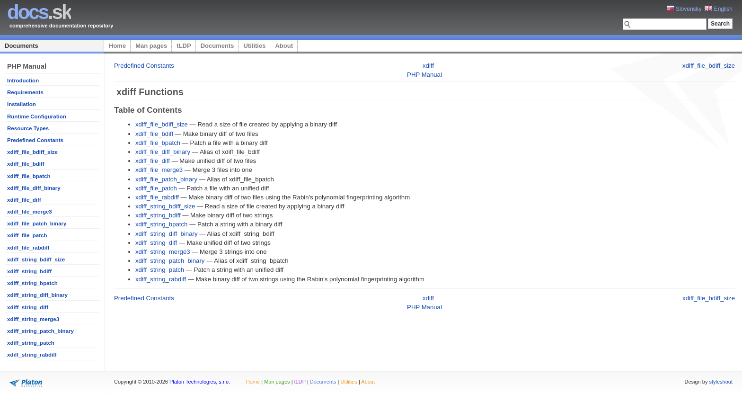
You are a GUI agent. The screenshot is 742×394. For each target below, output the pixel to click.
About (284, 45)
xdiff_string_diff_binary (37, 295)
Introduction (23, 80)
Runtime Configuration (36, 116)
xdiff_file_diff (24, 200)
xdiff (428, 65)
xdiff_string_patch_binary (40, 331)
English (719, 9)
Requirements (25, 92)
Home (117, 45)
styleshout (721, 382)
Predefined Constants (35, 140)
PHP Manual (424, 74)
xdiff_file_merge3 (29, 212)
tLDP (184, 45)
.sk (39, 12)
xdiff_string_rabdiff (32, 355)
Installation (21, 104)
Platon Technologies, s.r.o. (199, 382)
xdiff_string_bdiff (29, 271)
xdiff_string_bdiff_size (36, 259)
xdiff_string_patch (30, 343)
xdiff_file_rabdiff (28, 248)
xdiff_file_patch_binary (36, 223)
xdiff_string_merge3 (33, 319)
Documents (21, 45)
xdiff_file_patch (27, 235)
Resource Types (28, 128)
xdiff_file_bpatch (29, 176)
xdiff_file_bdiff (25, 164)
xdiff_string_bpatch (32, 283)
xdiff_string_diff (27, 307)
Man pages (151, 45)
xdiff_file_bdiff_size (32, 152)
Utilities (254, 45)
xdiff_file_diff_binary (34, 188)
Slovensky (684, 9)
